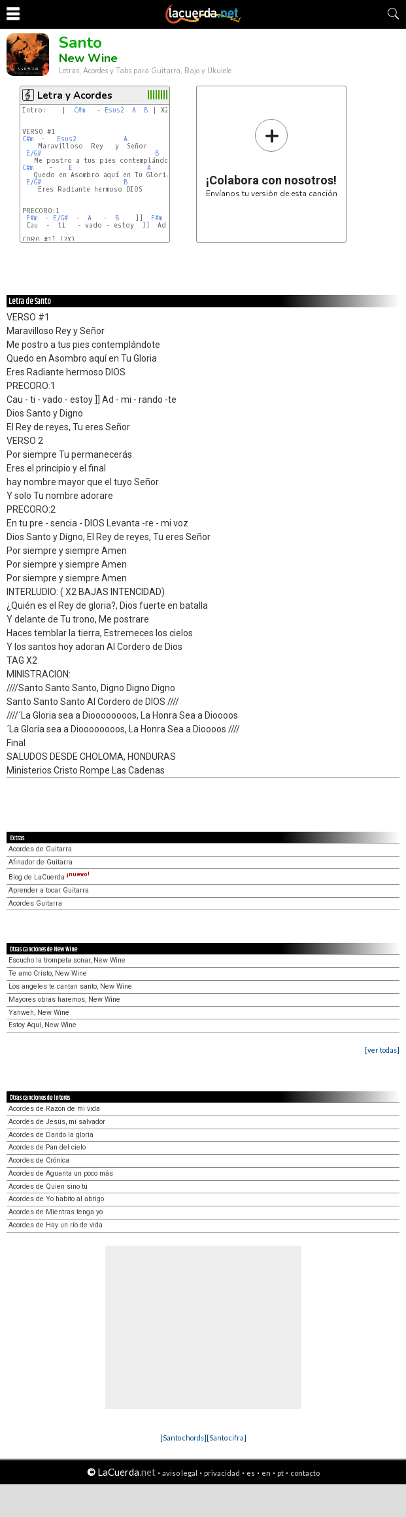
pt (280, 1473)
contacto (305, 1473)
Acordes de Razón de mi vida (54, 1108)
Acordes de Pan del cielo (47, 1147)
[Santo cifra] (226, 1437)
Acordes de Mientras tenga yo (55, 1212)
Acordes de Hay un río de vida (55, 1225)
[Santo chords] (183, 1437)
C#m (79, 110)
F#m (31, 218)
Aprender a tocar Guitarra (48, 890)
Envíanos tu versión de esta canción (271, 158)
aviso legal (179, 1473)
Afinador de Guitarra (40, 862)
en (266, 1473)
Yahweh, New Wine (38, 1012)
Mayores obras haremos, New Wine (64, 999)
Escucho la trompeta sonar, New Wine (67, 960)
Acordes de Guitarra (40, 849)
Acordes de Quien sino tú (48, 1186)
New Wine (88, 58)
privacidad (222, 1473)
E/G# (33, 153)
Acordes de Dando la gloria (50, 1135)
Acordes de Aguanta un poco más (60, 1173)
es (250, 1473)
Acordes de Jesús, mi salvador (56, 1121)
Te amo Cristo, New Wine (47, 973)
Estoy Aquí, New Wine (42, 1025)
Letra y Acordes (74, 95)
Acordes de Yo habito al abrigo (56, 1199)
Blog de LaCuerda (49, 877)
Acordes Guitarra (35, 903)
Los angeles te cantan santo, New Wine (70, 986)
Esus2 (114, 110)
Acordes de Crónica (38, 1160)
